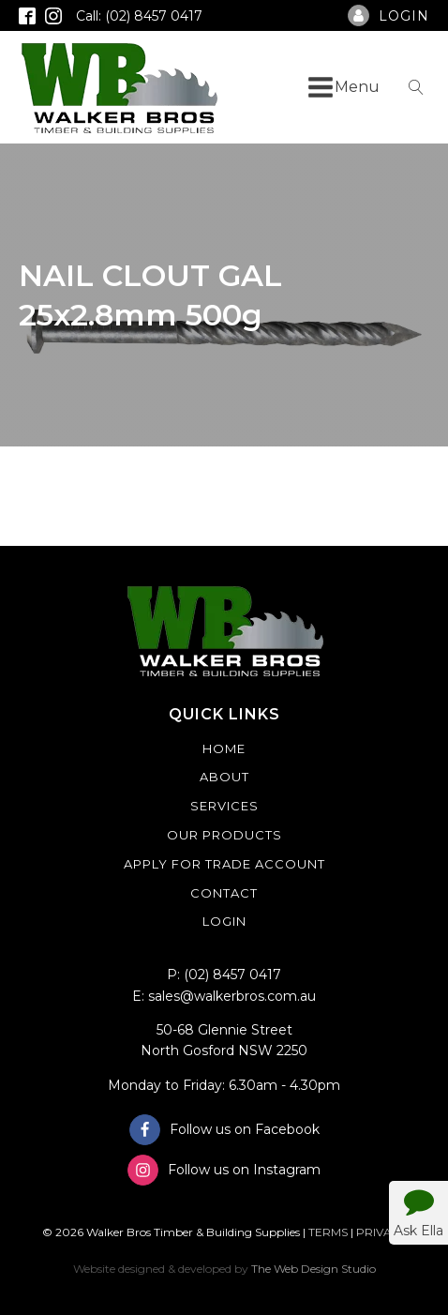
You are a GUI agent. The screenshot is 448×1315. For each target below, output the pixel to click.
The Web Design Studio (313, 1269)
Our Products (224, 834)
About (224, 776)
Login (224, 921)
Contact (224, 892)
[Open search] (416, 87)
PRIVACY (381, 1232)
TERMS (328, 1232)
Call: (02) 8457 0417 (139, 16)
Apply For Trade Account (224, 863)
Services (224, 805)
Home (224, 748)
